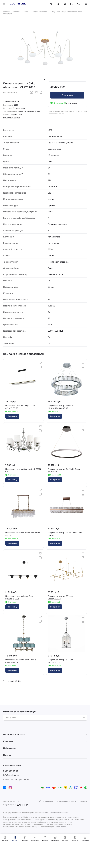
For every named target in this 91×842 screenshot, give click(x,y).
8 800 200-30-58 (10, 771)
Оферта (83, 801)
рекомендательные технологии (54, 812)
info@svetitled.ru (11, 775)
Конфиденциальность (66, 801)
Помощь (7, 755)
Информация (9, 748)
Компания (8, 741)
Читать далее (60, 827)
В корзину (67, 95)
